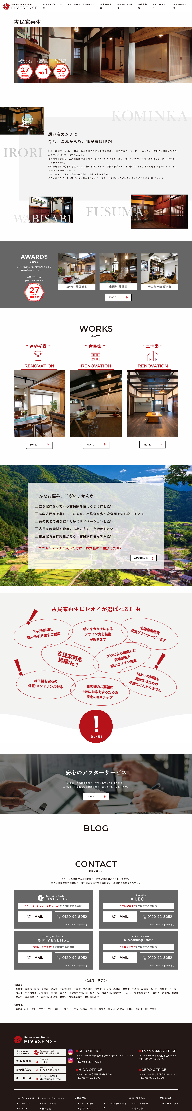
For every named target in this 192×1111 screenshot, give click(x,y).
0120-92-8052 (72, 916)
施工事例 (45, 1108)
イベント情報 (47, 1103)
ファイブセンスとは (52, 6)
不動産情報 (142, 6)
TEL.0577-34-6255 (151, 1059)
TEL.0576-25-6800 (151, 1077)
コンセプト (23, 1103)
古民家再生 (105, 6)
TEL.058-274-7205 (88, 1061)
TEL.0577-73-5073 (88, 1077)
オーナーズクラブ (160, 6)
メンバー (22, 1108)
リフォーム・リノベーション (81, 6)
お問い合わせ (180, 6)
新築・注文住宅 (124, 6)
